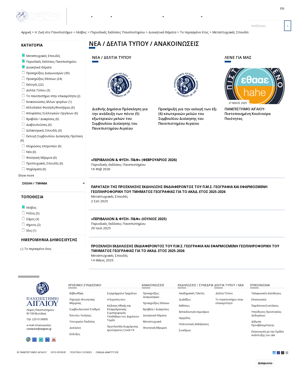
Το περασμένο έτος (194, 32)
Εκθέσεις (184, 305)
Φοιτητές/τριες (185, 8)
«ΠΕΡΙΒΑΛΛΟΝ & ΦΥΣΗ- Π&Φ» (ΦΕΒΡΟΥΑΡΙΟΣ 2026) (134, 159)
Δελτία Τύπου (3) (38, 90)
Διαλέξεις (185, 299)
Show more (26, 175)
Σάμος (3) (32, 219)
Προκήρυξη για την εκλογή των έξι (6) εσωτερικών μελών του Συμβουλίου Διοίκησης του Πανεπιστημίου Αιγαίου (187, 116)
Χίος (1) (31, 230)
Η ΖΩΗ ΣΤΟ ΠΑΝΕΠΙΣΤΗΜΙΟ (140, 16)
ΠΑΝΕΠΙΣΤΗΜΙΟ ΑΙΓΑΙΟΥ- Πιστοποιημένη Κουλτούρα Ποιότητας (248, 114)
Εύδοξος (74, 334)
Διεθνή (222, 8)
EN (282, 8)
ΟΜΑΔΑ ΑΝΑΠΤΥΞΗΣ (107, 352)
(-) (22, 249)
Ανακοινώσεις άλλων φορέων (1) (49, 102)
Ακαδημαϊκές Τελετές (191, 293)
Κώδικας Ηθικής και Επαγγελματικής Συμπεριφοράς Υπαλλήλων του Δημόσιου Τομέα (123, 313)
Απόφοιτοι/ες (206, 8)
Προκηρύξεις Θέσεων (156, 303)
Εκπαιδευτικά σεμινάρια (194, 312)
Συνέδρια (185, 330)
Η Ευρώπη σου (116, 299)
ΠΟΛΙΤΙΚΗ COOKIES (81, 352)
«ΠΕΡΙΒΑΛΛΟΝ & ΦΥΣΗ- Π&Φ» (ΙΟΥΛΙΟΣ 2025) (129, 219)
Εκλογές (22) (35, 84)
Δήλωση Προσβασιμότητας (262, 323)
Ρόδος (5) (33, 213)
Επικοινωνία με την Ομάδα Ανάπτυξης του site (267, 333)
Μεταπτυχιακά (152, 321)
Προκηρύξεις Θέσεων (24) (44, 79)
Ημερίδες (184, 318)
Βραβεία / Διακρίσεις (156, 309)
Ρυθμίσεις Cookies (46, 374)
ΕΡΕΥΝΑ (104, 16)
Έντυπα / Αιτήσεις (80, 315)
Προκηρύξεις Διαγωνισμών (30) (48, 73)
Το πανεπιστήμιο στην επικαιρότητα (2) (53, 96)
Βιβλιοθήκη (76, 293)
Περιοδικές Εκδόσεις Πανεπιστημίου (117, 32)
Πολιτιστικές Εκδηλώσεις (194, 324)
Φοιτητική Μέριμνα (155, 328)
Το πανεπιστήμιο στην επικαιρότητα (229, 301)
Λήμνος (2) (33, 225)
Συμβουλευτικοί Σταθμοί (84, 309)
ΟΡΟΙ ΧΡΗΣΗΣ (58, 352)
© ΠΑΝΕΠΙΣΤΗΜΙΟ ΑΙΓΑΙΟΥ (32, 352)
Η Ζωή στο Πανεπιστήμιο (53, 32)
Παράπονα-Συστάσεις (265, 305)
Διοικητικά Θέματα (162, 32)
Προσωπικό (237, 8)
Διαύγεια (75, 328)
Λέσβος (81, 32)
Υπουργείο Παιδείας (82, 321)
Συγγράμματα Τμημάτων (122, 293)
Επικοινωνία (258, 299)
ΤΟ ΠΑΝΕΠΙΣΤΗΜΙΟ (186, 16)
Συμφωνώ (246, 363)
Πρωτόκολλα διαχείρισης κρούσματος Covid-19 (122, 328)
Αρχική (26, 32)
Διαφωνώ (265, 363)
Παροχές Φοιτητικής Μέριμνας (82, 301)
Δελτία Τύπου (224, 293)
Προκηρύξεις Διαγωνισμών (151, 295)
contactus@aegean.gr (40, 328)
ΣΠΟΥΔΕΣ (83, 16)
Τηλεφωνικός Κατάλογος (266, 293)
